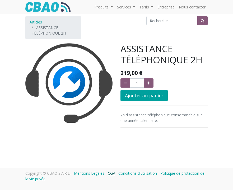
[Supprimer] (125, 83)
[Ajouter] (148, 83)
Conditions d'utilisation (137, 173)
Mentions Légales (89, 173)
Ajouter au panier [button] (144, 95)
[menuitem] (166, 7)
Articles (36, 22)
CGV (111, 173)
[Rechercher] (202, 20)
